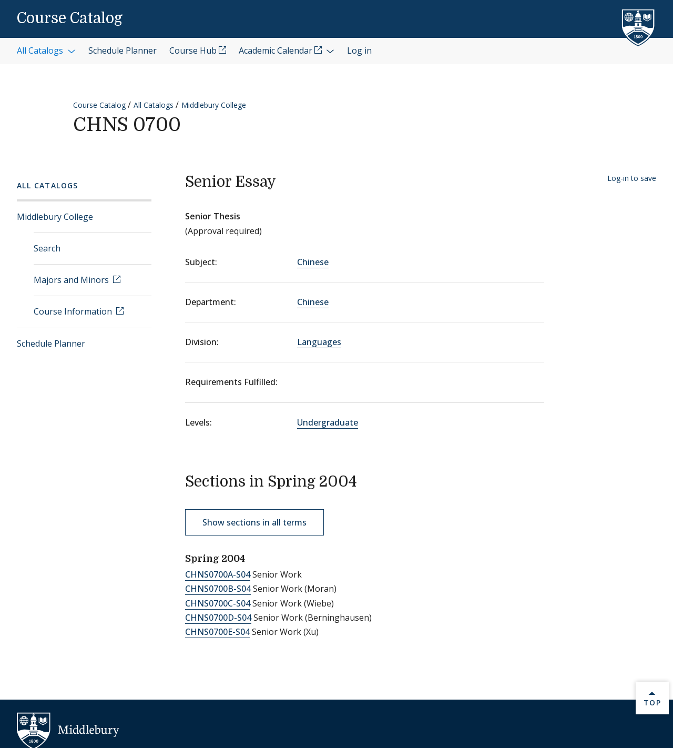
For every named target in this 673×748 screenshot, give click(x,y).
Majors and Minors (72, 280)
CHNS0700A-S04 (217, 574)
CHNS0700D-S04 (218, 617)
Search (47, 248)
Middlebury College (213, 105)
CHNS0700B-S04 (218, 588)
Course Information (74, 311)
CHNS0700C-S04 (217, 603)
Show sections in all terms (254, 522)
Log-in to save (631, 178)
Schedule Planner (51, 343)
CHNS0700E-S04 (217, 632)
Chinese (313, 262)
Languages (319, 342)
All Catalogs (154, 105)
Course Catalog (70, 18)
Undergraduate (327, 422)
